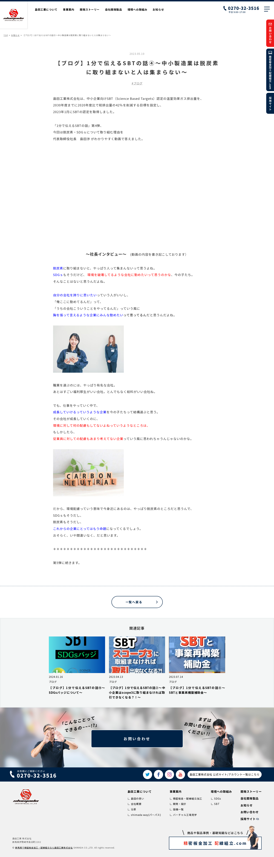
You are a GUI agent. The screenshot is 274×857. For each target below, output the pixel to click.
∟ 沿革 (132, 809)
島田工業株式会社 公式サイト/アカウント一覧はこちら (224, 774)
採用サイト (248, 819)
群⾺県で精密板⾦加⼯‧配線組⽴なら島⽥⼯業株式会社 (44, 847)
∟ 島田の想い (136, 798)
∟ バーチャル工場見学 (183, 815)
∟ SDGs (216, 798)
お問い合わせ (137, 738)
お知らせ (158, 9)
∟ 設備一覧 (177, 809)
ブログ (138, 83)
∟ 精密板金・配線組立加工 (186, 798)
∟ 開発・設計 (178, 804)
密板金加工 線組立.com (221, 843)
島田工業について (46, 9)
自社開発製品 (113, 9)
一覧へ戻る (134, 602)
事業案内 (68, 9)
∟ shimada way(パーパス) (144, 815)
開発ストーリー (90, 9)
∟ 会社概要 (135, 804)
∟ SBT (215, 804)
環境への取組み (137, 9)
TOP (6, 35)
